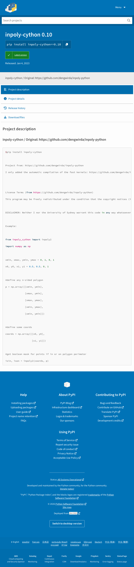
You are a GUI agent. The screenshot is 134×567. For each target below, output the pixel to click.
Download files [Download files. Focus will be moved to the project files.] (14, 117)
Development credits (109, 421)
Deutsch (98, 542)
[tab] (67, 89)
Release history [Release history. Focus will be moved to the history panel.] (14, 108)
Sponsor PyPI (110, 416)
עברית (64, 545)
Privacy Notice (66, 453)
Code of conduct (66, 449)
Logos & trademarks (67, 416)
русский (55, 545)
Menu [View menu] (120, 7)
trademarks (94, 494)
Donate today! (67, 488)
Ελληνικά (88, 542)
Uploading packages (22, 407)
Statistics (67, 412)
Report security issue (67, 445)
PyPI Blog (65, 403)
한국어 (85, 545)
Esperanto (74, 545)
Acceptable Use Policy (65, 458)
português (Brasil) (60, 542)
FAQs (23, 421)
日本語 (45, 542)
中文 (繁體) (123, 542)
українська (75, 542)
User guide (22, 412)
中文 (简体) (110, 542)
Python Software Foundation (69, 504)
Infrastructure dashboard (65, 407)
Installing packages (22, 403)
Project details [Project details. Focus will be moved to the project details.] (13, 99)
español (25, 542)
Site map (67, 507)
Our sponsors (67, 421)
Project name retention (22, 416)
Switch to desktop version (67, 523)
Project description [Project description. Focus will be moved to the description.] (16, 89)
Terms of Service (66, 440)
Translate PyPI (109, 412)
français (35, 542)
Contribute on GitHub (109, 407)
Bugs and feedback (110, 403)
